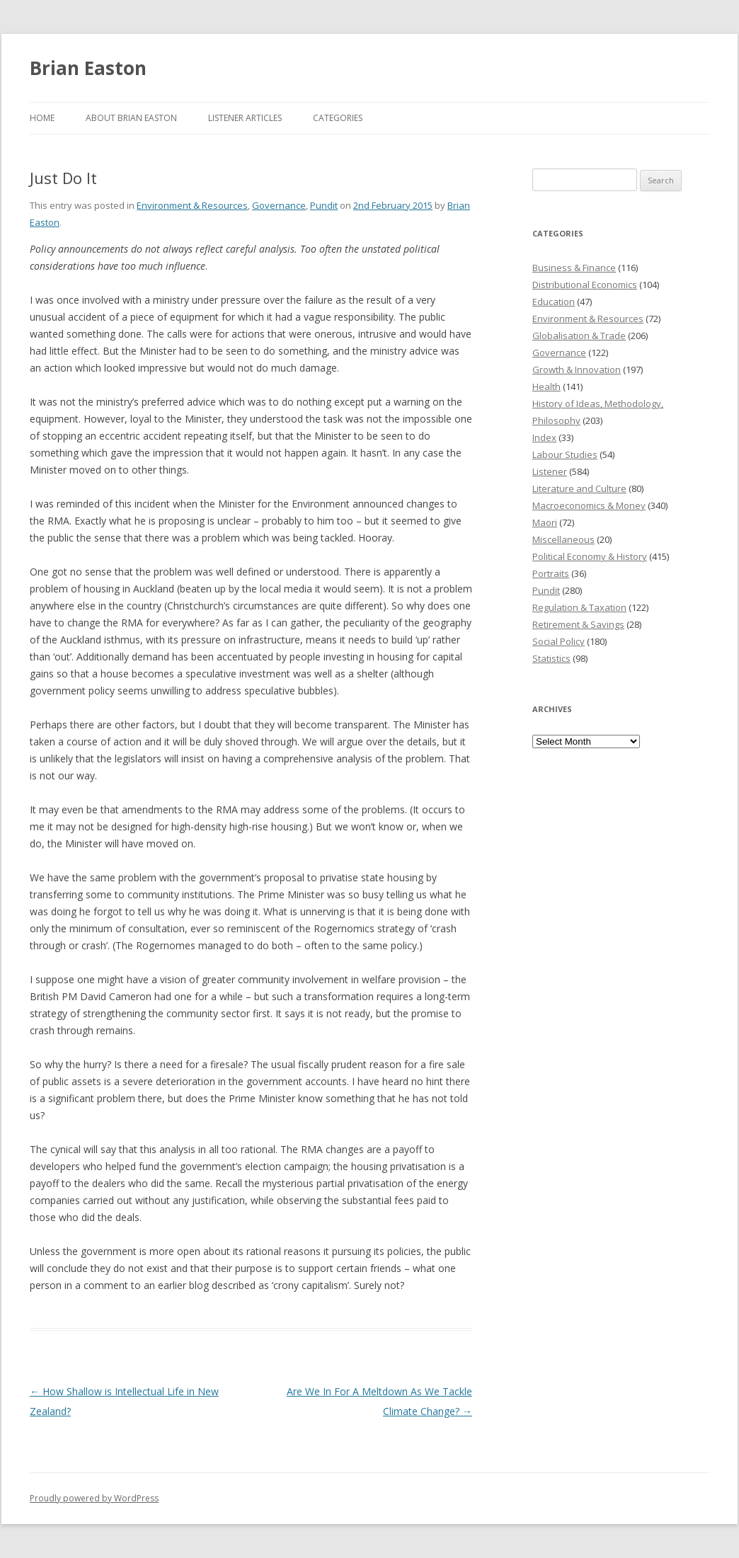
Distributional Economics (584, 284)
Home (42, 118)
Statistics (551, 658)
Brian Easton (88, 68)
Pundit (324, 205)
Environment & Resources (192, 205)
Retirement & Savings (578, 624)
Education (553, 301)
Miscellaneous (563, 539)
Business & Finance (574, 267)
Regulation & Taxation (579, 607)
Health (546, 386)
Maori (544, 522)
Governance (279, 205)
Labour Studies (564, 454)
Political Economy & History (589, 556)
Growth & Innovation (576, 369)
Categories (337, 118)
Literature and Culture (579, 488)
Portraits (550, 573)
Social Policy (558, 641)
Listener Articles (245, 118)
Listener (549, 471)
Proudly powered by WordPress (94, 1498)
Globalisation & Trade (579, 335)
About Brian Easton (131, 118)
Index (544, 437)
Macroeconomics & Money (589, 505)
